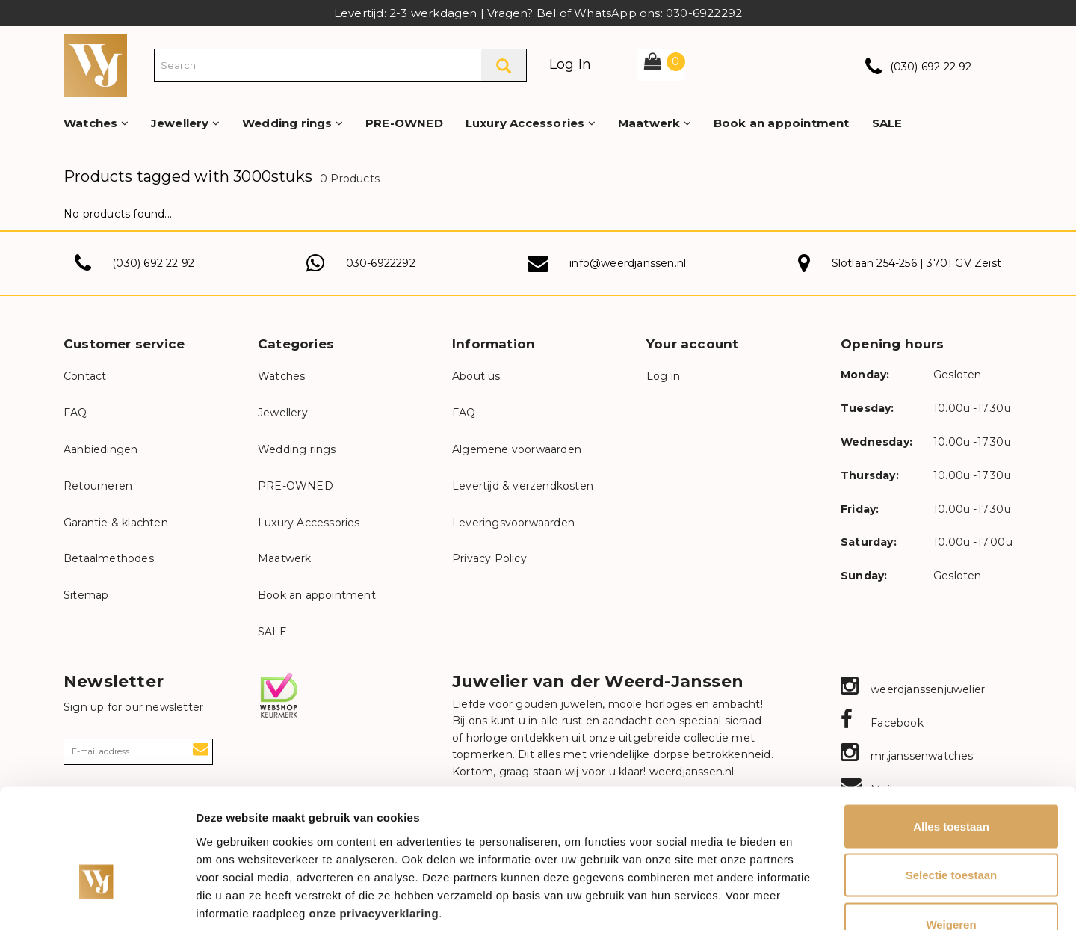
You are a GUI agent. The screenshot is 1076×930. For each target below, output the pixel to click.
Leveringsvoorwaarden (513, 522)
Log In (570, 64)
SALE (887, 123)
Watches (96, 123)
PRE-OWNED (404, 123)
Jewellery (185, 123)
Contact (85, 376)
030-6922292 (380, 263)
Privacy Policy (489, 558)
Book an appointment (782, 123)
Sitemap (86, 595)
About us (476, 376)
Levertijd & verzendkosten (522, 486)
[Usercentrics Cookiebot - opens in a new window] (96, 901)
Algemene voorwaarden (516, 449)
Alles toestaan (951, 733)
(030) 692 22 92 (931, 66)
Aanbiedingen (100, 449)
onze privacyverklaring (374, 820)
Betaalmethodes (109, 558)
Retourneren (98, 486)
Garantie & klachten (116, 522)
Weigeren (951, 831)
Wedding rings (292, 123)
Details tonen (807, 900)
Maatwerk (654, 123)
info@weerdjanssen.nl (627, 263)
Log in (663, 376)
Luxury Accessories (531, 123)
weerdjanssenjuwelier (913, 689)
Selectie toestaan (952, 783)
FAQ (75, 412)
